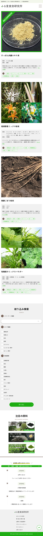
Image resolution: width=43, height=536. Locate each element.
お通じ (4, 370)
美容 (3, 386)
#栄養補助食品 (6, 76)
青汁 (3, 379)
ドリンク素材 (5, 383)
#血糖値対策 (33, 289)
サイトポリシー (20, 527)
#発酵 (18, 218)
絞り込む (21, 404)
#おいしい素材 (31, 73)
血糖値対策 (5, 360)
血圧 (3, 363)
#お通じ (26, 147)
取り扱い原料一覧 (20, 519)
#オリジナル (13, 73)
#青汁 (4, 150)
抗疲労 (4, 392)
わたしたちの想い (20, 516)
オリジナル (5, 344)
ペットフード (5, 399)
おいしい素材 (5, 351)
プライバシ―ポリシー (21, 524)
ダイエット (5, 389)
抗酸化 (4, 373)
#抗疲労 (17, 76)
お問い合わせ (19, 530)
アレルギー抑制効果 (7, 395)
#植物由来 (9, 147)
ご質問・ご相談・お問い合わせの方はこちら (21, 466)
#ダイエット (14, 150)
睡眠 (3, 367)
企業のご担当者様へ (21, 521)
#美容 (12, 76)
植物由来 (4, 331)
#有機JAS (15, 289)
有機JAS (4, 335)
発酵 (3, 341)
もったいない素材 (6, 347)
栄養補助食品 (5, 376)
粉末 (3, 338)
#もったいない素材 (22, 73)
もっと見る (5, 214)
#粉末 (8, 73)
